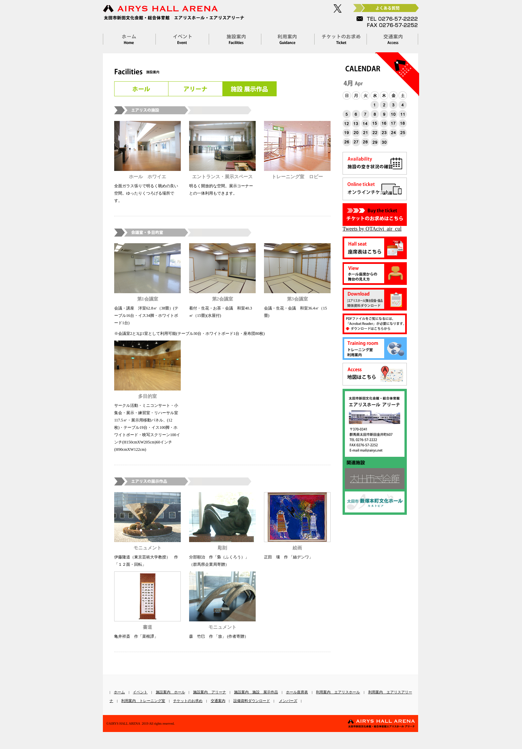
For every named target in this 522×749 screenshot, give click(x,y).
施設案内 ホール (170, 692)
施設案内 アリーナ (209, 692)
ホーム (119, 692)
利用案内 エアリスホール (338, 692)
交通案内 (218, 701)
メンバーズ (288, 701)
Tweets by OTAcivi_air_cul (372, 229)
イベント (140, 692)
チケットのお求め (187, 701)
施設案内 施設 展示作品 (256, 692)
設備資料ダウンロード (251, 701)
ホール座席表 (297, 692)
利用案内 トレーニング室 (143, 701)
